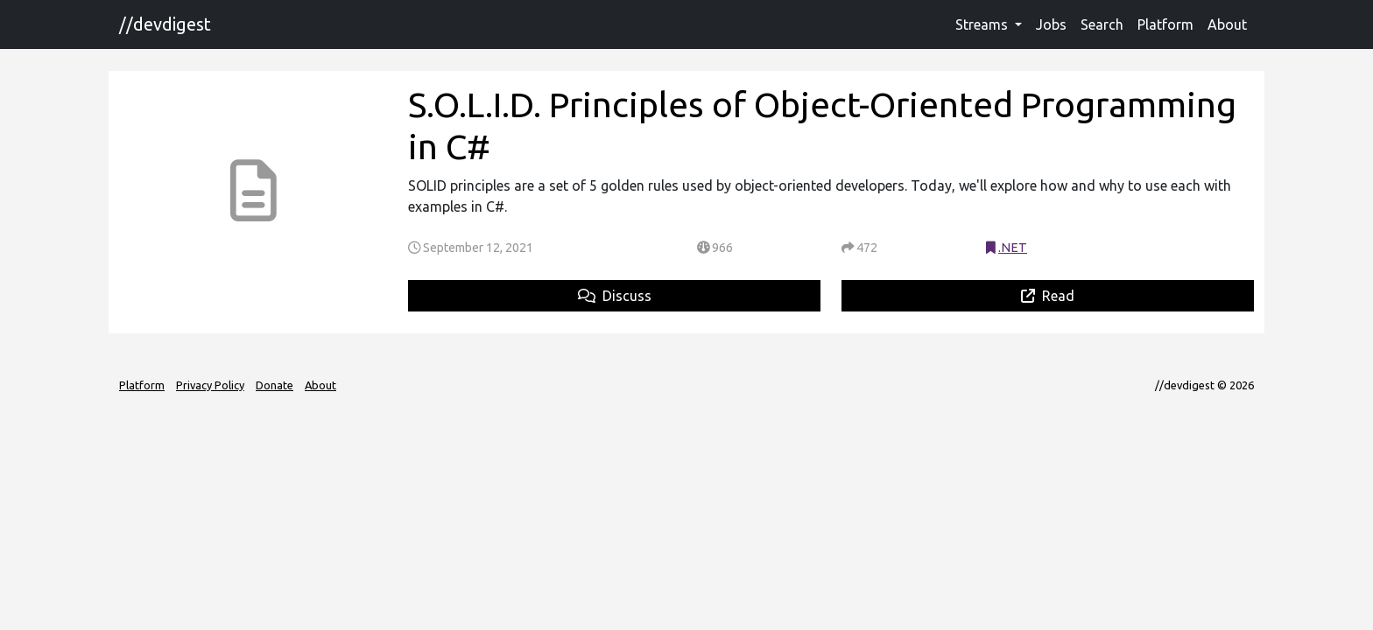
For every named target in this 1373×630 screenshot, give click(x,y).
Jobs (1051, 24)
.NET (1012, 248)
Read (1047, 296)
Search (1102, 24)
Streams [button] (983, 24)
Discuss (614, 296)
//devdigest (165, 24)
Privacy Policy (210, 385)
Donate (274, 385)
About (1227, 24)
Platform (1165, 24)
